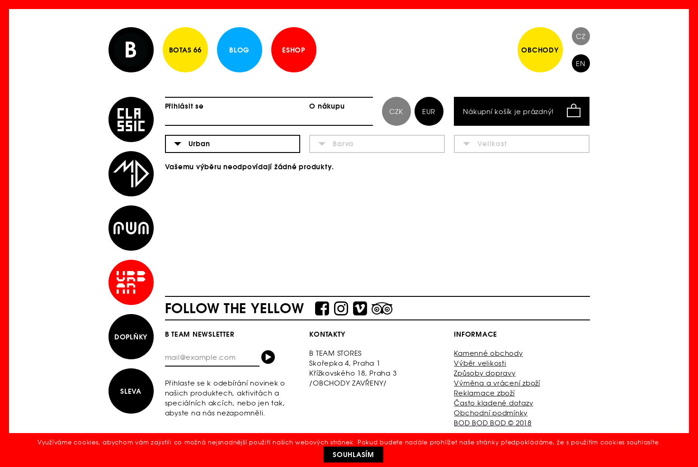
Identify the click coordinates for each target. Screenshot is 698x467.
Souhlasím (353, 454)
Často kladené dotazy (493, 403)
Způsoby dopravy (484, 373)
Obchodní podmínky (491, 413)
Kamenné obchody (488, 353)
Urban (131, 282)
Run (131, 228)
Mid (131, 173)
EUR (428, 111)
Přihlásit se (184, 106)
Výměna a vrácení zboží (497, 383)
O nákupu (326, 106)
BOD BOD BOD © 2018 (493, 423)
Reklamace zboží (484, 393)
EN (580, 63)
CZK (396, 111)
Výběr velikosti (480, 363)
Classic (131, 119)
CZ (580, 36)
